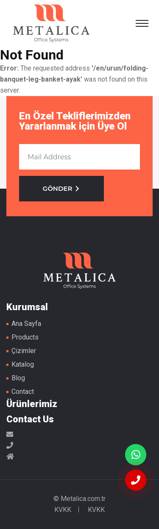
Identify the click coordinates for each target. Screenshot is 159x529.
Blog (18, 378)
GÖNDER (62, 188)
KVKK (62, 510)
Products (25, 337)
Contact (22, 392)
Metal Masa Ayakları (51, 23)
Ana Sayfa (26, 324)
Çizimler (23, 351)
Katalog (22, 364)
